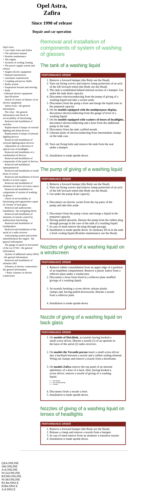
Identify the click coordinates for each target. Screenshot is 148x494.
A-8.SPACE (8, 489)
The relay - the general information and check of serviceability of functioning (17, 115)
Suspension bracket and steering (21, 87)
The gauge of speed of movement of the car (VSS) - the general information (20, 247)
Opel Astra (8, 47)
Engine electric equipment (18, 71)
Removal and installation (16, 166)
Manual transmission (15, 74)
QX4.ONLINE (10, 463)
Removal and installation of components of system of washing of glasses (20, 192)
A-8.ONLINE (10, 469)
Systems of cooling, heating (19, 62)
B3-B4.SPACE (10, 482)
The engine (10, 59)
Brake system (11, 84)
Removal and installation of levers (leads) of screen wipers (21, 178)
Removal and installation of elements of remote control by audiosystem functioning (18, 217)
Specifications (12, 96)
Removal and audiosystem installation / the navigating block (19, 209)
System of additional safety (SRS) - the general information (21, 256)
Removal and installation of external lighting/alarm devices (18, 141)
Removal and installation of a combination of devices (18, 154)
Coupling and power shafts (18, 81)
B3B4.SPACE (10, 486)
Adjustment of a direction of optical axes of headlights (18, 147)
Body (7, 90)
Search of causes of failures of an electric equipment (20, 101)
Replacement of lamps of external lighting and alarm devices (21, 129)
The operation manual (16, 53)
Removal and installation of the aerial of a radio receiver (19, 231)
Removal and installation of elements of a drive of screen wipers (21, 185)
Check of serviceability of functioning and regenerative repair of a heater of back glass (20, 201)
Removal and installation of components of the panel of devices (20, 160)
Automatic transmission (17, 77)
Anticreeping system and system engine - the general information (20, 238)
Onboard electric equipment (18, 93)
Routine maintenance (15, 56)
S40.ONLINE (10, 466)
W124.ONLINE (11, 472)
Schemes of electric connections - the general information (20, 268)
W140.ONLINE (11, 479)
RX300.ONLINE (11, 476)
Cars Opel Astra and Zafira (18, 50)
